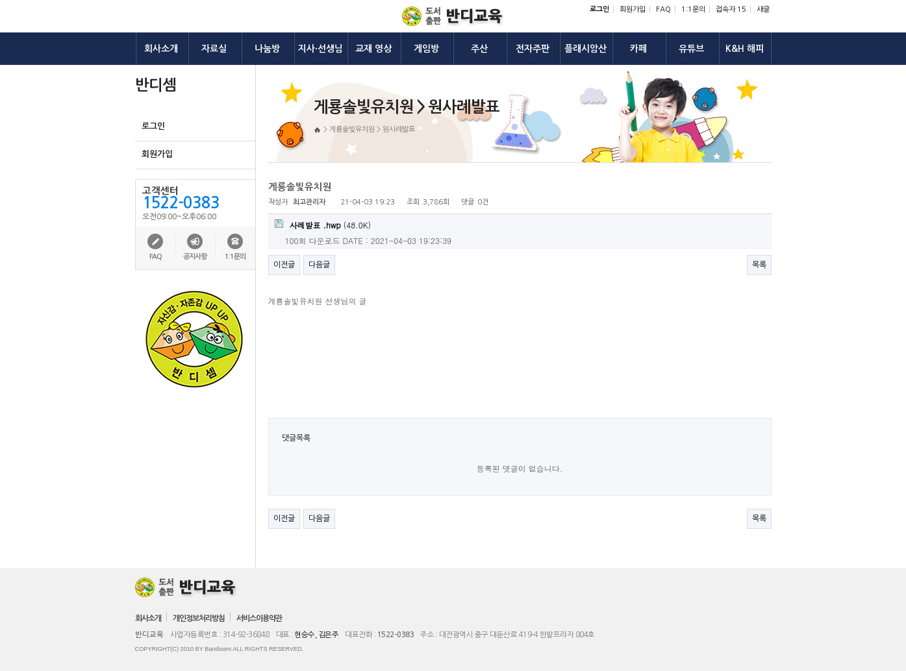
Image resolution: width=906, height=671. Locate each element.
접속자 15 (731, 9)
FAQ (663, 9)
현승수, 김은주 (316, 635)
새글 (763, 9)
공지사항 (195, 256)
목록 (759, 265)
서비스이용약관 (259, 618)
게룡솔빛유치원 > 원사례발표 (372, 129)
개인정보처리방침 (199, 618)
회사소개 (148, 618)
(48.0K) (323, 224)
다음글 (319, 265)
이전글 (284, 265)
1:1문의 (693, 9)
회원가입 (633, 9)
